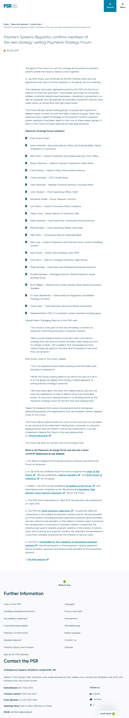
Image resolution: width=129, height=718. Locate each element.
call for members (68, 475)
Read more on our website (50, 453)
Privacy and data (73, 611)
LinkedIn (95, 694)
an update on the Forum (79, 486)
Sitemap (68, 647)
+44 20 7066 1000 (27, 699)
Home (6, 24)
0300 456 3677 (29, 693)
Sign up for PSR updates (16, 654)
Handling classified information (19, 611)
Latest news (35, 24)
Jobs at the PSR (12, 604)
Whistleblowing (72, 625)
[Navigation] (110, 6)
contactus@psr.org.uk (21, 712)
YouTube (95, 699)
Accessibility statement (16, 618)
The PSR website (36, 559)
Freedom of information (16, 632)
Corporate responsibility (16, 625)
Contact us (70, 640)
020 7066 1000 (25, 687)
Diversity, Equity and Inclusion (19, 647)
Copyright (69, 604)
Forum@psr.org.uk (38, 435)
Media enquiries (72, 632)
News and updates (19, 24)
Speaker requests (13, 640)
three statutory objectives (55, 510)
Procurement (71, 618)
